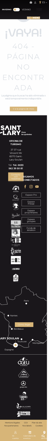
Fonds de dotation (31, 229)
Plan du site (37, 423)
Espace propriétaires (31, 211)
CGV (26, 423)
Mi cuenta (15, 434)
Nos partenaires (11, 426)
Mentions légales (12, 423)
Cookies (39, 426)
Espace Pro (31, 195)
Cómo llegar (24, 324)
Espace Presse (31, 203)
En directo (44, 434)
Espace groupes (31, 220)
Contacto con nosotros (15, 176)
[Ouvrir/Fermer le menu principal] (33, 18)
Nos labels (26, 426)
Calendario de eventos (29, 434)
